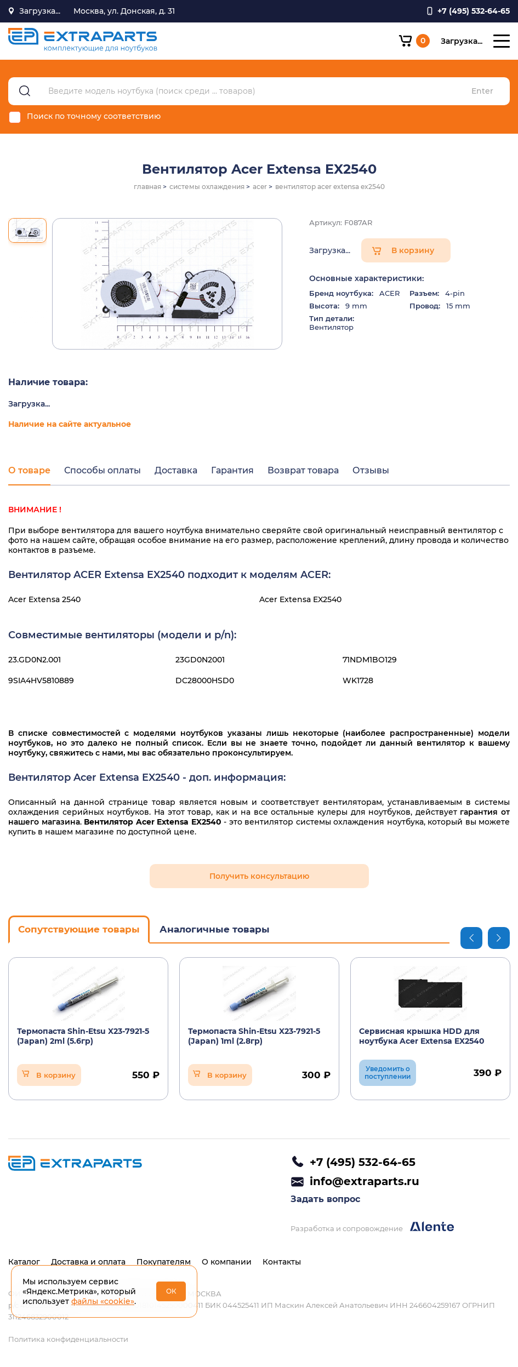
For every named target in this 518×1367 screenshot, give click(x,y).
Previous (471, 938)
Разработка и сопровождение (372, 1227)
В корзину (412, 250)
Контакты (282, 1262)
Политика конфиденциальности (68, 1339)
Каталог (24, 1262)
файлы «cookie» (102, 1301)
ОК (171, 1291)
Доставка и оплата (88, 1262)
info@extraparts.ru (364, 1181)
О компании (227, 1262)
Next (499, 938)
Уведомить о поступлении (388, 1072)
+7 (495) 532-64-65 (362, 1162)
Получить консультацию (259, 876)
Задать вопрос (325, 1199)
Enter (482, 91)
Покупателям (163, 1262)
